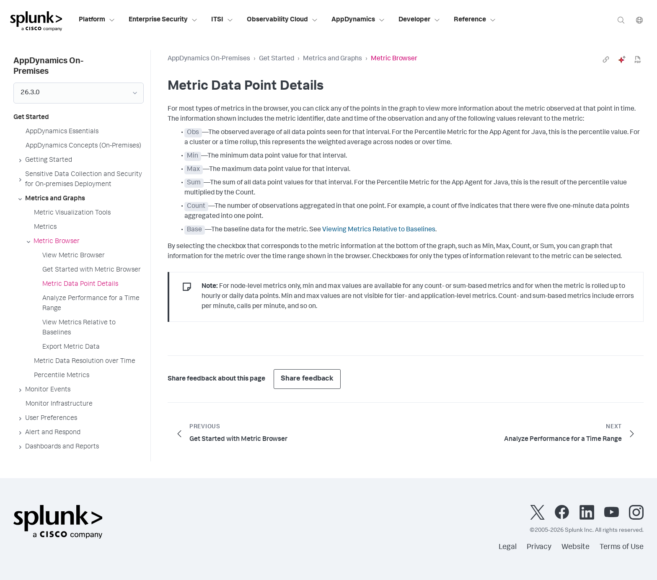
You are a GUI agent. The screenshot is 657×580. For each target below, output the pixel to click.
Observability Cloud (282, 20)
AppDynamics (358, 20)
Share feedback (307, 379)
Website (575, 547)
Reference (475, 20)
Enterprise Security (163, 20)
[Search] (621, 20)
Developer (419, 20)
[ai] (622, 59)
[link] (606, 59)
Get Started (276, 59)
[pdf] (638, 59)
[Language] (639, 20)
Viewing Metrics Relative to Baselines (378, 230)
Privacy (539, 547)
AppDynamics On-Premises (209, 59)
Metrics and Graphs (332, 59)
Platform (97, 20)
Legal (508, 547)
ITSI (222, 20)
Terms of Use (622, 547)
